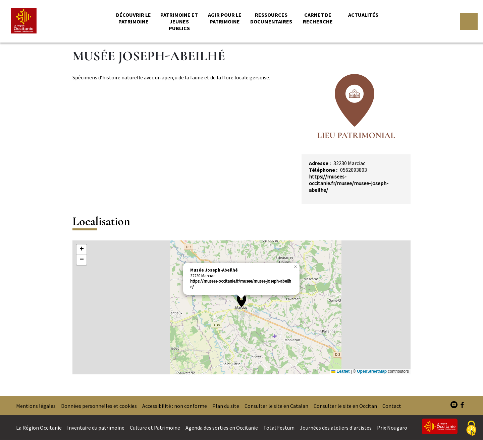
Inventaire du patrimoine (95, 427)
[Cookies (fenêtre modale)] (471, 428)
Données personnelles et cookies (99, 405)
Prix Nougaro (392, 427)
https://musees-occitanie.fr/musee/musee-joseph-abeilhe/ (348, 183)
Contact (391, 405)
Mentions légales (36, 405)
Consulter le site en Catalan (276, 405)
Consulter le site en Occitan (345, 405)
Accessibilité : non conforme (174, 405)
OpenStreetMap (372, 371)
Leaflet (340, 371)
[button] (241, 300)
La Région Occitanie (39, 427)
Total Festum (278, 427)
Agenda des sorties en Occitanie (221, 427)
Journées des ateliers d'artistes (336, 427)
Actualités (363, 14)
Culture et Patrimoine (155, 427)
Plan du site (225, 405)
